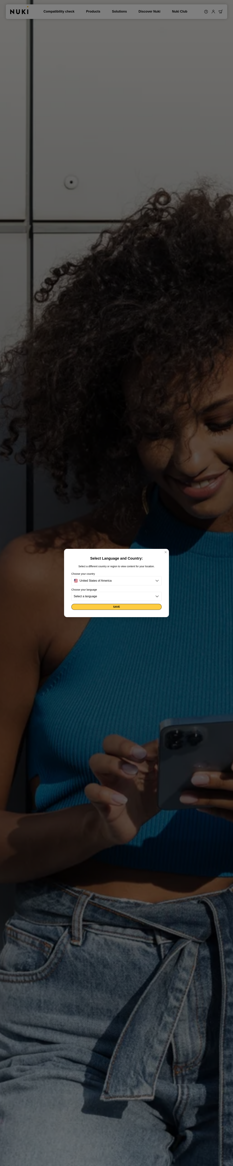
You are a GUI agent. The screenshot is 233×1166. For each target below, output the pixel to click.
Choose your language (84, 589)
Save (116, 606)
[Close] (165, 552)
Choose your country (83, 573)
